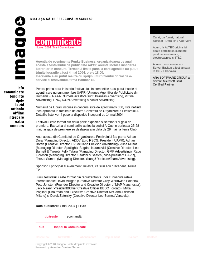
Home (39, 47)
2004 (48, 47)
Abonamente (88, 237)
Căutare (133, 237)
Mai (55, 47)
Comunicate (67, 47)
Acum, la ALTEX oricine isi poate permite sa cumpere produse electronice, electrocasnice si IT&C (170, 52)
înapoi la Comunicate (70, 227)
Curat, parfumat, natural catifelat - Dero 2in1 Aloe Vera (172, 39)
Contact (152, 237)
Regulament (112, 237)
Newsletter (64, 237)
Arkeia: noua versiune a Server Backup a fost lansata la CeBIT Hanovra (171, 68)
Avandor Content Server (65, 247)
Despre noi (43, 237)
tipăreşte (51, 216)
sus (41, 227)
